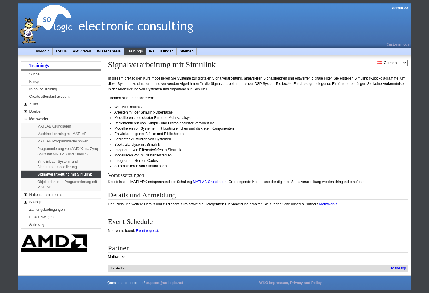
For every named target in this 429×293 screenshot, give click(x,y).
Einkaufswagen (41, 217)
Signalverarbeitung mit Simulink (64, 174)
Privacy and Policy (306, 283)
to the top (398, 268)
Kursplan (36, 82)
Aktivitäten (82, 51)
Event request (147, 231)
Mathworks (38, 119)
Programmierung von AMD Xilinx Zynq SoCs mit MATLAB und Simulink (67, 151)
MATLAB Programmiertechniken (62, 141)
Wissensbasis (109, 51)
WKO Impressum (273, 283)
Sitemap (187, 51)
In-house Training (43, 89)
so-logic (43, 51)
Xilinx (33, 104)
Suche (34, 74)
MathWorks (328, 204)
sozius (61, 51)
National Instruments (45, 195)
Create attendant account (49, 96)
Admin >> (400, 8)
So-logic (35, 202)
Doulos (35, 111)
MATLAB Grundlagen (54, 126)
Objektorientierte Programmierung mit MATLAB (67, 184)
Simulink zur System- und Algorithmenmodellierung (57, 164)
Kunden (167, 51)
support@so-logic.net (164, 283)
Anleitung (36, 224)
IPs (151, 51)
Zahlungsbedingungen (47, 209)
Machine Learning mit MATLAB (61, 134)
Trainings (135, 51)
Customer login (398, 44)
